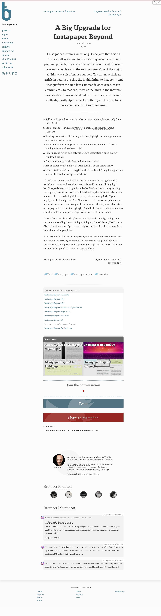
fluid (50, 274)
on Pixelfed (62, 489)
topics (5, 34)
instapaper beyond (83, 274)
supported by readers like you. (89, 476)
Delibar (106, 127)
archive (6, 46)
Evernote (77, 127)
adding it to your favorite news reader (80, 468)
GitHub (90, 461)
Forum (78, 606)
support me (8, 50)
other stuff (7, 67)
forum (5, 38)
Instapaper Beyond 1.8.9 (83, 299)
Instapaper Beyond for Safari (83, 315)
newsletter (7, 42)
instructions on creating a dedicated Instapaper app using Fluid (75, 240)
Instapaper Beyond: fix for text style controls (83, 307)
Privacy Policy (119, 601)
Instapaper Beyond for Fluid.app (83, 328)
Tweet (83, 47)
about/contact (9, 59)
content (73, 476)
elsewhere (108, 461)
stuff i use (7, 63)
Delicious (96, 127)
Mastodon (97, 461)
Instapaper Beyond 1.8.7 (83, 303)
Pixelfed (39, 606)
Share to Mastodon (83, 418)
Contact (78, 601)
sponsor (6, 55)
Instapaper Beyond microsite (83, 295)
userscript (103, 274)
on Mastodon (64, 517)
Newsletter (79, 603)
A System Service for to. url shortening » (107, 261)
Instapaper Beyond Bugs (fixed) (83, 311)
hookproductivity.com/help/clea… (59, 531)
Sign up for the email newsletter (78, 465)
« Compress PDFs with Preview (59, 11)
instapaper (63, 274)
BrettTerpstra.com (10, 24)
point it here (87, 248)
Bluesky (69, 471)
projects (6, 30)
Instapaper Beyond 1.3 (83, 320)
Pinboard (50, 131)
